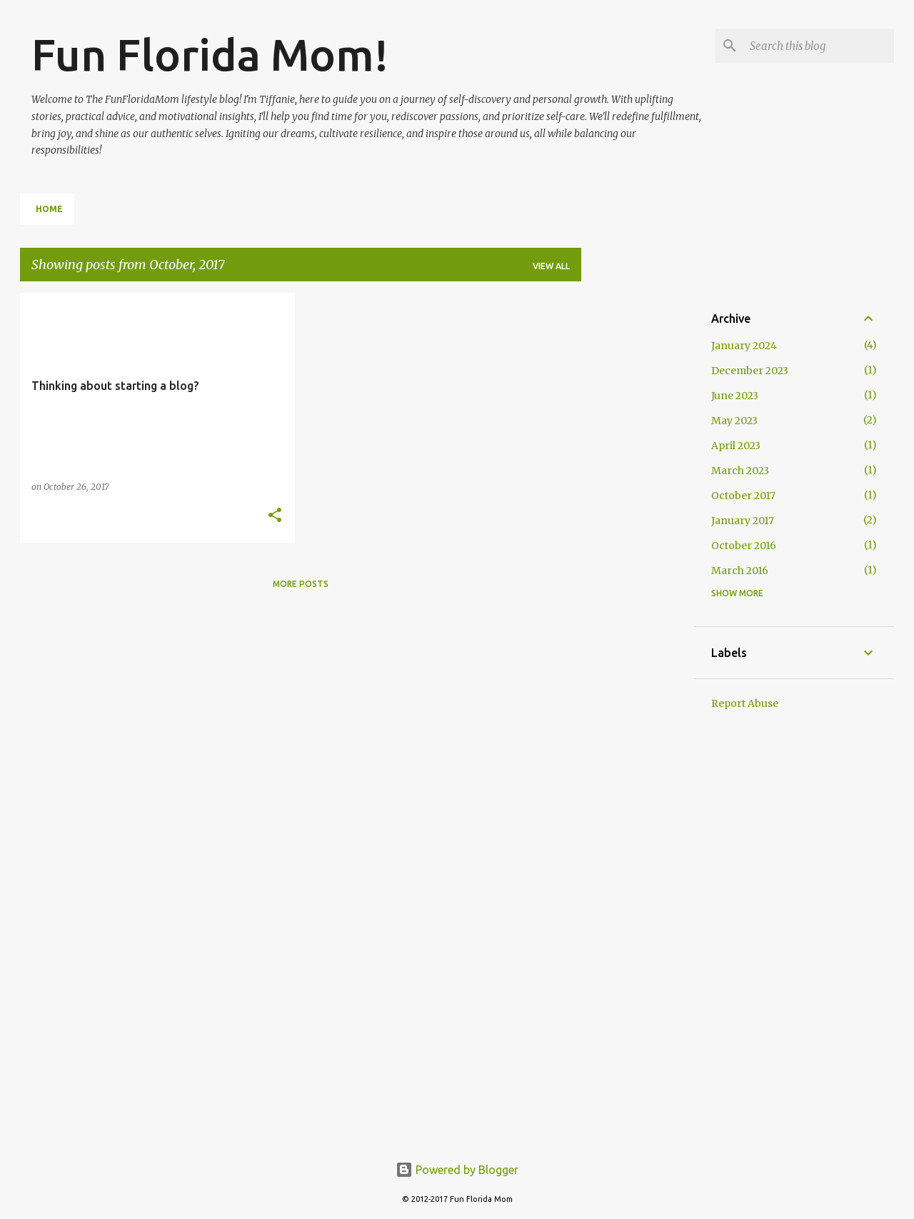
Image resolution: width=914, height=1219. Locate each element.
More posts (300, 583)
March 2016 (739, 570)
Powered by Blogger (457, 1169)
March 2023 (740, 470)
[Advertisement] (637, 507)
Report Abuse (744, 703)
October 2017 (743, 495)
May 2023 (734, 420)
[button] (274, 516)
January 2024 (744, 345)
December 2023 (749, 370)
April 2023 (735, 445)
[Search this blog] (819, 46)
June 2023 (734, 395)
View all (551, 266)
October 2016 (743, 545)
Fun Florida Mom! (209, 54)
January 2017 (742, 520)
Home (49, 209)
